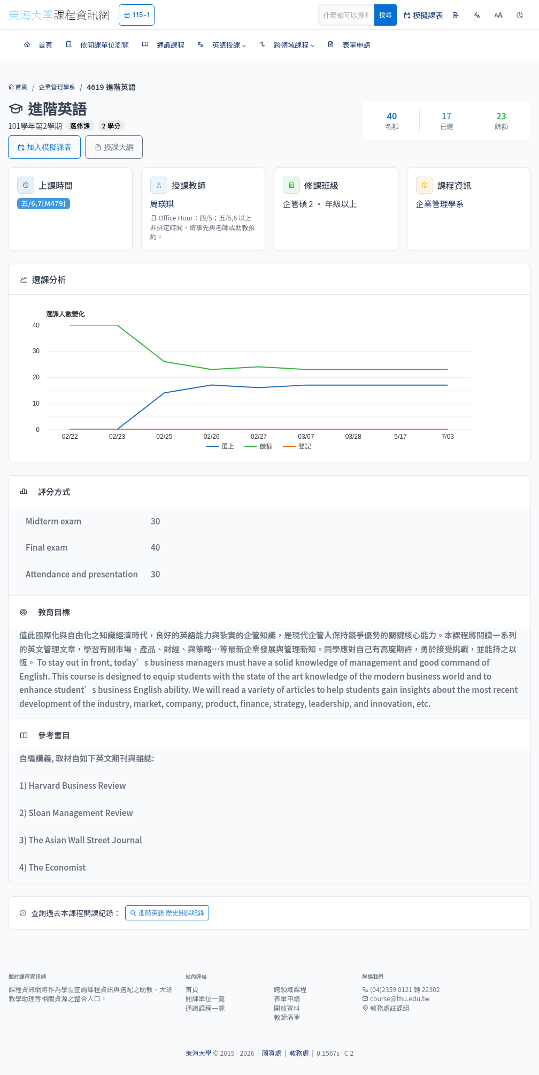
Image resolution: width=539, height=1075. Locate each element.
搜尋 (385, 15)
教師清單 (287, 1017)
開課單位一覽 (205, 998)
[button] (221, 45)
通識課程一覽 (205, 1008)
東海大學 (199, 1053)
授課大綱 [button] (114, 146)
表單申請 (287, 998)
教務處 (299, 1053)
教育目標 (44, 611)
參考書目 (44, 735)
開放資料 (287, 1008)
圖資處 (272, 1053)
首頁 (17, 86)
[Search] (352, 15)
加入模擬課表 (44, 146)
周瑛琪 (162, 203)
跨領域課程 (290, 989)
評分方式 (44, 491)
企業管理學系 (56, 86)
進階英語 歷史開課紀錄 (167, 913)
